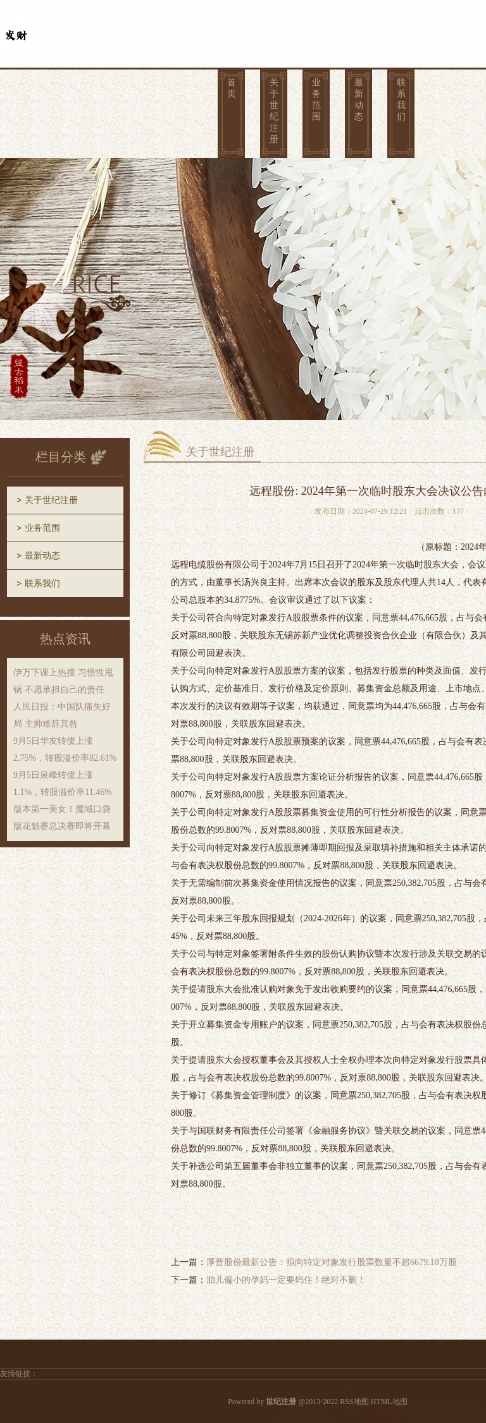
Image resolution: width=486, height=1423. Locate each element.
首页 (231, 88)
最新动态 (358, 99)
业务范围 (316, 99)
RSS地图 (354, 1401)
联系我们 (401, 99)
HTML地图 (389, 1401)
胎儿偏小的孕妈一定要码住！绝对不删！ (286, 1280)
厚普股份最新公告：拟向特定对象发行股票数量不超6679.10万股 (331, 1262)
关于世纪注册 (274, 111)
